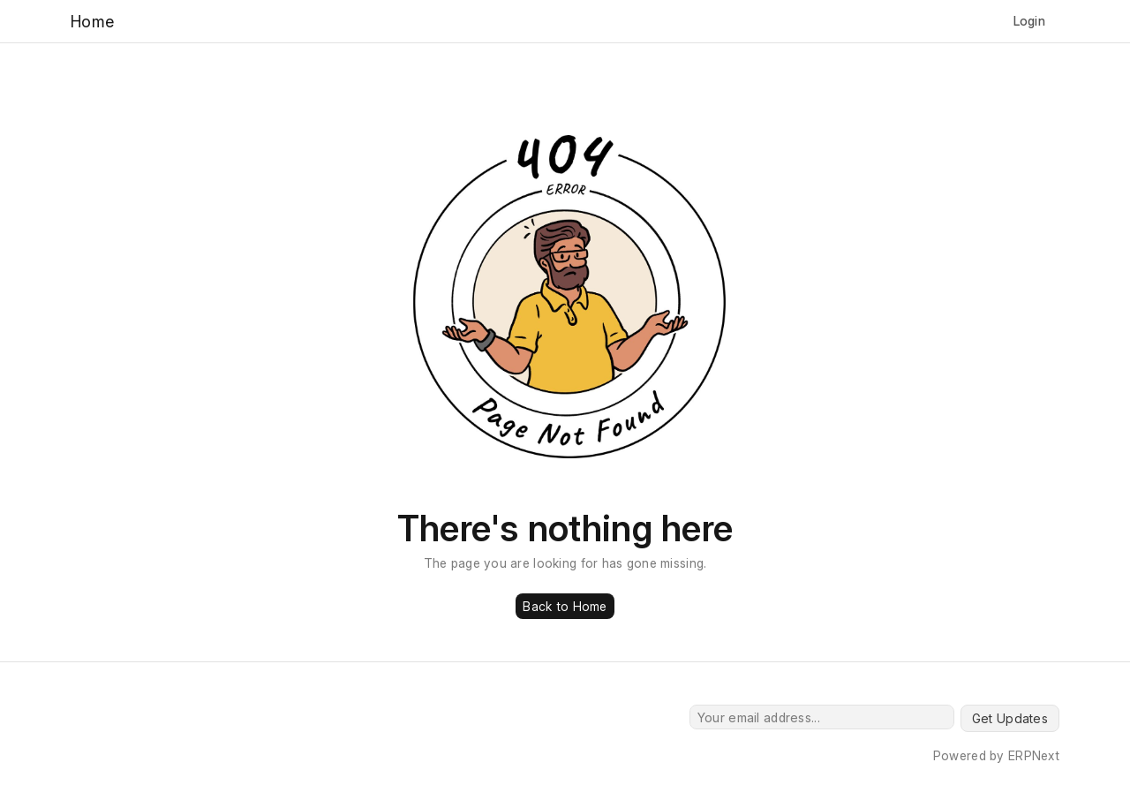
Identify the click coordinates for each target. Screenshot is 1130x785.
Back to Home (564, 606)
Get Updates (1010, 718)
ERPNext (1033, 755)
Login (1029, 20)
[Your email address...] (821, 717)
